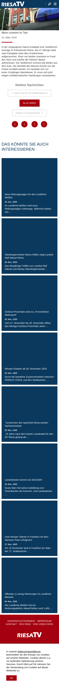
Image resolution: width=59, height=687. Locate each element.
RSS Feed (25, 624)
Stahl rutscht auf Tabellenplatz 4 (31, 93)
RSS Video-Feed (43, 624)
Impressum (44, 621)
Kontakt (11, 624)
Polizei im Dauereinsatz (28, 113)
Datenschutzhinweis (21, 621)
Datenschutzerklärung (29, 651)
